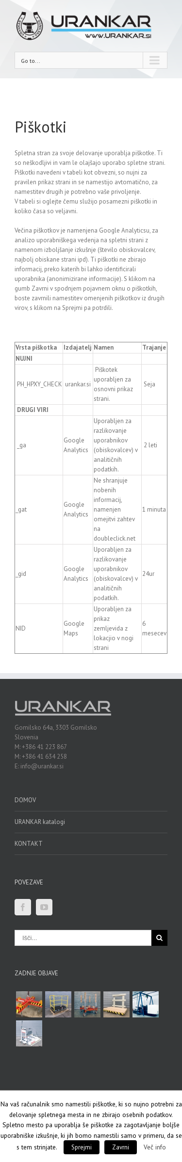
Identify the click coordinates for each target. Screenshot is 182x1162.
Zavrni (120, 1147)
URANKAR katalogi (40, 822)
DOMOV (25, 800)
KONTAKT (29, 843)
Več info (155, 1147)
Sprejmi (81, 1147)
